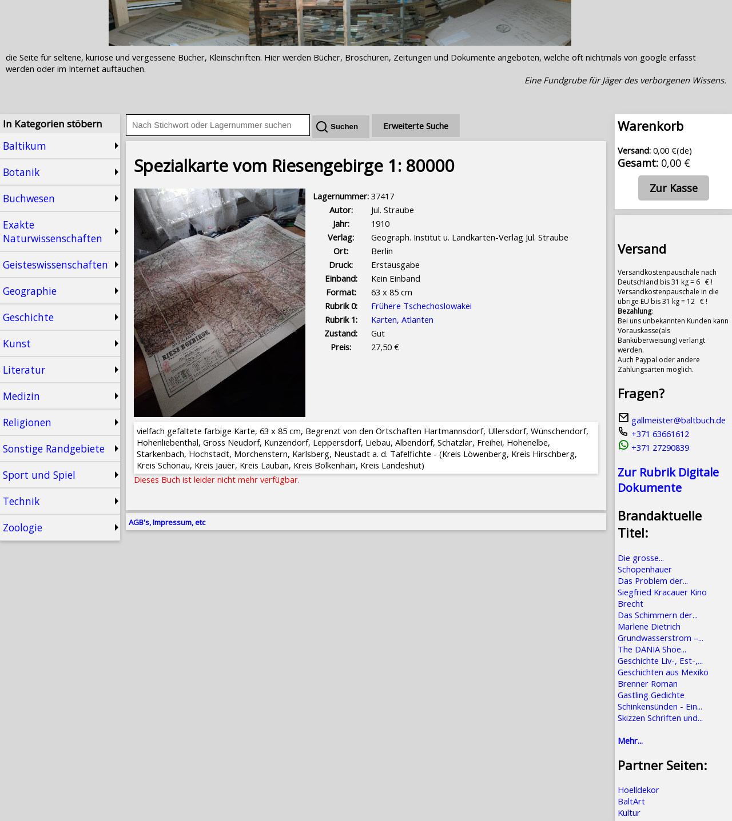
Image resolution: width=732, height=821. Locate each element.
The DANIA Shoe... (652, 649)
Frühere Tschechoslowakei (421, 305)
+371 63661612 (653, 433)
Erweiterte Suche (415, 125)
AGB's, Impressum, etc (167, 522)
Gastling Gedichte (651, 694)
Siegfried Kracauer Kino (662, 592)
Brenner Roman (648, 683)
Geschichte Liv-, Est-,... (660, 660)
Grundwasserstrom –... (660, 637)
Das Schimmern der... (658, 614)
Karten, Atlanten (402, 319)
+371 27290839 (653, 447)
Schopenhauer (645, 569)
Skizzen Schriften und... (660, 717)
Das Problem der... (653, 580)
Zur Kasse (674, 188)
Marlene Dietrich (649, 626)
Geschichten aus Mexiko (663, 672)
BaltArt (631, 801)
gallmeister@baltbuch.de (672, 420)
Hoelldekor (638, 789)
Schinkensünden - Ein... (660, 706)
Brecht (630, 603)
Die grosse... (641, 557)
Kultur (629, 812)
